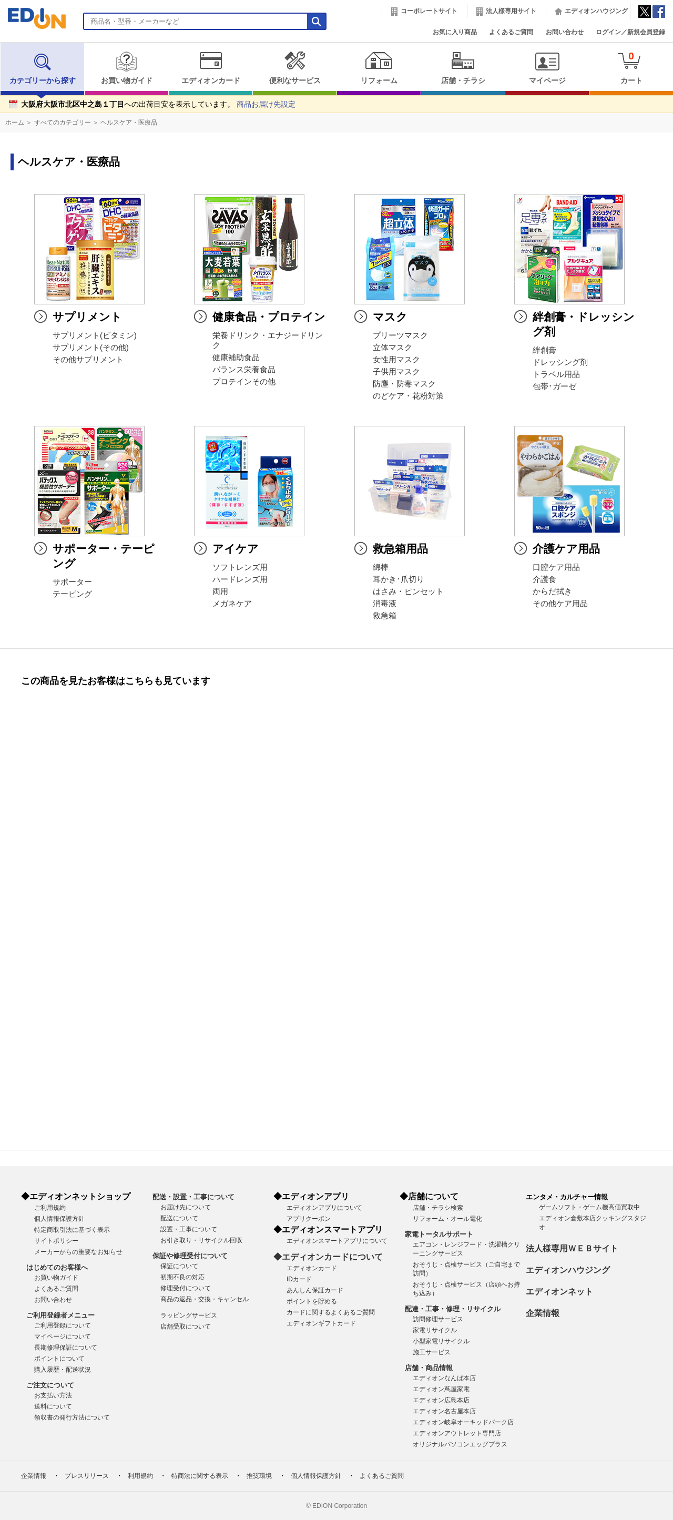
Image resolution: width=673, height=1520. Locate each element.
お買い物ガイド (126, 68)
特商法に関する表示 (199, 1476)
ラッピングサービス (188, 1315)
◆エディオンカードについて (328, 1256)
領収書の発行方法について (72, 1417)
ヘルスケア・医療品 (128, 122)
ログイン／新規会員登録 (630, 32)
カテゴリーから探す (42, 68)
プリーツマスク (400, 335)
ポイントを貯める (312, 1301)
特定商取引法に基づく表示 (72, 1229)
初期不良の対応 (182, 1277)
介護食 (544, 579)
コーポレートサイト (429, 11)
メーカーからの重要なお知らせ (78, 1252)
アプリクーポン (309, 1218)
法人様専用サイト (511, 11)
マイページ (547, 68)
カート (631, 67)
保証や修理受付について (190, 1256)
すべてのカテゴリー (62, 122)
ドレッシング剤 (560, 362)
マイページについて (62, 1336)
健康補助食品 (236, 357)
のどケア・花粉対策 (408, 396)
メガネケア (232, 603)
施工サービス (432, 1352)
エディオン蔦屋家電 (441, 1389)
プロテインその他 (244, 382)
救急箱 (384, 615)
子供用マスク (396, 372)
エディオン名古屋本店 (444, 1411)
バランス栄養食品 (244, 369)
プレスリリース (87, 1476)
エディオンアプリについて (324, 1207)
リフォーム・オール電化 (447, 1218)
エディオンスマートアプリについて (337, 1240)
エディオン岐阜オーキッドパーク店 (463, 1422)
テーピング (72, 594)
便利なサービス (294, 68)
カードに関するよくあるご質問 (331, 1312)
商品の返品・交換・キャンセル (204, 1299)
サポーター (72, 582)
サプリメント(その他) (91, 347)
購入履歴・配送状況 (62, 1369)
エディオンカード (210, 68)
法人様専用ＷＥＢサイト (572, 1248)
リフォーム (379, 68)
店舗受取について (185, 1326)
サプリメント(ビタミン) (95, 335)
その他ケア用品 (560, 603)
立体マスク (392, 347)
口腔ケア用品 (556, 567)
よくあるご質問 (511, 32)
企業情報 (542, 1313)
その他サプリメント (88, 359)
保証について (179, 1266)
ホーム (14, 122)
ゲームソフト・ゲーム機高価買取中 (589, 1207)
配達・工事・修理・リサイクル (453, 1309)
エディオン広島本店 (441, 1400)
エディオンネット (559, 1291)
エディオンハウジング (596, 11)
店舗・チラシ (463, 68)
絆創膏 (544, 350)
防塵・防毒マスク (404, 384)
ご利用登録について (62, 1325)
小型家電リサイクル (441, 1341)
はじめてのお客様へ (57, 1267)
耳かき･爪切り (398, 579)
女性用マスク (396, 359)
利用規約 (140, 1476)
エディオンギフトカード (321, 1323)
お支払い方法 (53, 1395)
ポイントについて (59, 1358)
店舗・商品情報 (429, 1368)
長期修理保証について (65, 1347)
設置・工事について (188, 1229)
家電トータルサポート (439, 1234)
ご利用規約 (50, 1207)
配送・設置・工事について (193, 1197)
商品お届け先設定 (266, 104)
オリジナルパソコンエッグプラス (460, 1444)
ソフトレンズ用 (240, 567)
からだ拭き (552, 591)
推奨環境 (259, 1476)
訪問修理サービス (438, 1319)
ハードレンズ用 (240, 579)
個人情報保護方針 (59, 1218)
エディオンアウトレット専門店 (457, 1433)
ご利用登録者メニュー (60, 1315)
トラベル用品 (556, 374)
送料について (53, 1406)
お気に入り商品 (455, 32)
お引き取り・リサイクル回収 (201, 1240)
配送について (179, 1218)
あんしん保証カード (315, 1290)
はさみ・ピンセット (408, 591)
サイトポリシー (56, 1240)
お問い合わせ (565, 32)
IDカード (299, 1279)
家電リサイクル (435, 1330)
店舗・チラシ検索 (438, 1207)
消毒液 (384, 603)
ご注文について (50, 1385)
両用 (220, 591)
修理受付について (185, 1288)
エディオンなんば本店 (444, 1378)
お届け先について (185, 1207)
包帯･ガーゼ (554, 386)
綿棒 (381, 567)
